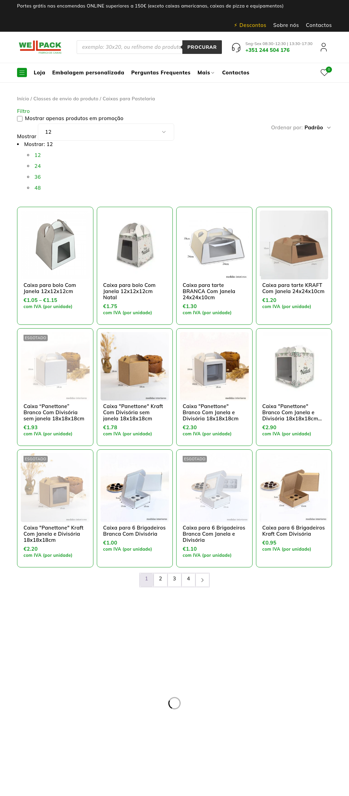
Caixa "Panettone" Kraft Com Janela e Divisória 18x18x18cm (54, 533)
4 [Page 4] (188, 578)
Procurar (201, 47)
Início (23, 98)
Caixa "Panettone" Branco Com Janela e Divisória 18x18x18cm (211, 412)
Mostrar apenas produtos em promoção (70, 118)
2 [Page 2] (160, 578)
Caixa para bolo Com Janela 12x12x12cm (50, 288)
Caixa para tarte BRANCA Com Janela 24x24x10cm (209, 291)
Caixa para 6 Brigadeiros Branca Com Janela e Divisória (214, 533)
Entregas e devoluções (141, 655)
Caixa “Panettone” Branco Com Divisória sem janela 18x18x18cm (54, 412)
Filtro (23, 111)
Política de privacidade (141, 663)
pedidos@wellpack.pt (35, 739)
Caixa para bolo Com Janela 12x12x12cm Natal (129, 291)
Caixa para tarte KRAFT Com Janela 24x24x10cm (293, 288)
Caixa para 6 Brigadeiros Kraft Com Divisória (293, 530)
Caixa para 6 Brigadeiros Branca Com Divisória (134, 530)
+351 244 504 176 (42, 722)
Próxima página (202, 580)
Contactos (319, 25)
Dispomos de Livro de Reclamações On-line (232, 780)
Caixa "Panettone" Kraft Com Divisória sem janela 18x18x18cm (133, 412)
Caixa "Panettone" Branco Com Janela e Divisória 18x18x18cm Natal (290, 415)
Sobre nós (286, 25)
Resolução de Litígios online (147, 671)
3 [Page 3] (174, 578)
